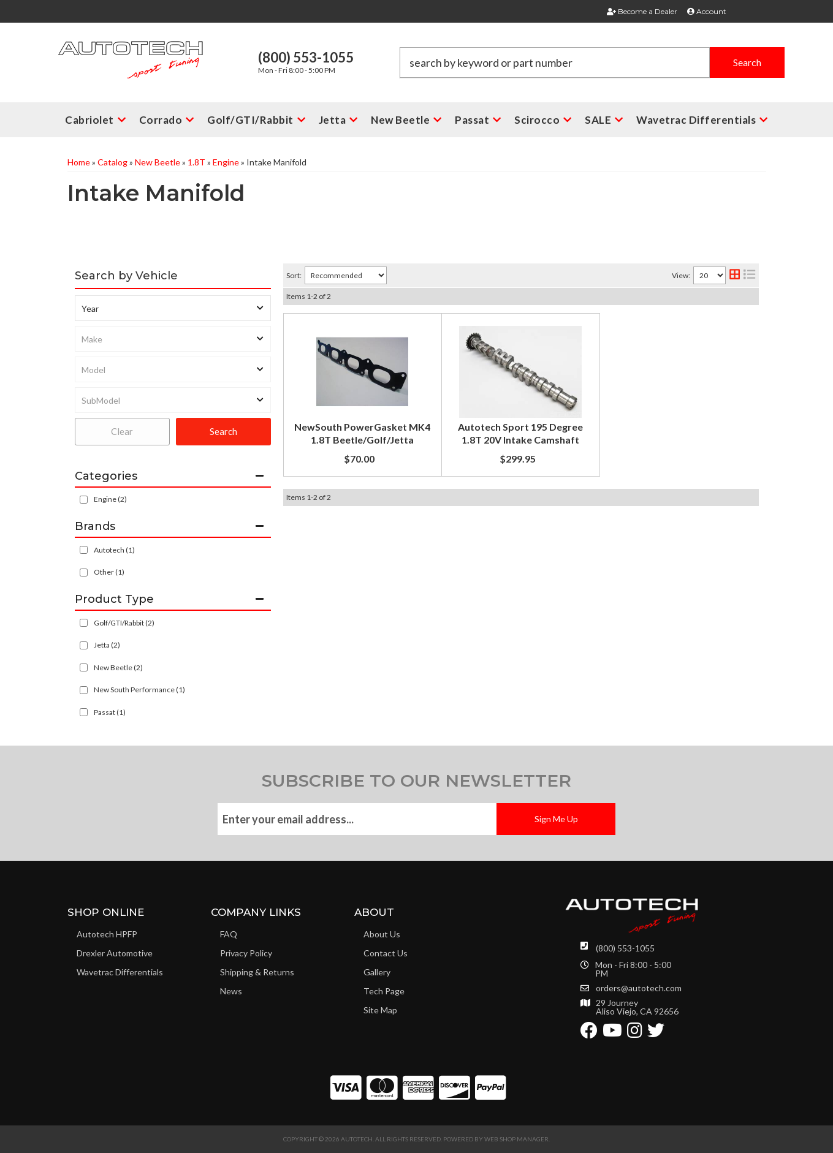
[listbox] (173, 308)
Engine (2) (110, 499)
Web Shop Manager (516, 1139)
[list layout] (749, 275)
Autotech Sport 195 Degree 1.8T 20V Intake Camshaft (506, 445)
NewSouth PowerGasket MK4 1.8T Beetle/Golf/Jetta (504, 328)
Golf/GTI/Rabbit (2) (124, 622)
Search (223, 431)
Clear (122, 431)
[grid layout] (734, 275)
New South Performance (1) (139, 689)
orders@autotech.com (639, 988)
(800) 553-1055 (625, 948)
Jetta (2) (107, 644)
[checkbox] (84, 550)
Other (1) (109, 571)
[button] (592, 62)
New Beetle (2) (118, 667)
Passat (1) (110, 712)
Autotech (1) (114, 549)
